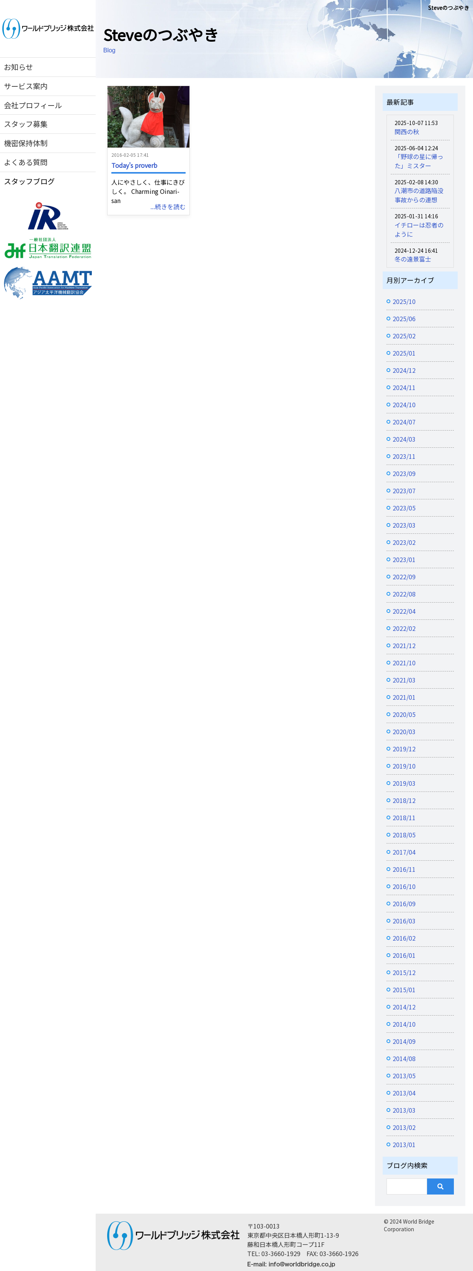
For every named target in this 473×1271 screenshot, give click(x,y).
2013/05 (404, 1075)
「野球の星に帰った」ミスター (419, 161)
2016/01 (404, 955)
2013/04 (404, 1092)
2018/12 (404, 800)
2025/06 (404, 318)
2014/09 (404, 1041)
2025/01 (404, 353)
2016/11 (404, 869)
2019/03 (404, 783)
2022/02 (404, 628)
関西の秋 (407, 131)
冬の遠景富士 (413, 258)
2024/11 (404, 387)
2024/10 (404, 404)
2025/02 (404, 335)
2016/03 (404, 920)
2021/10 (404, 662)
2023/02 (404, 542)
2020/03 (404, 731)
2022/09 (404, 576)
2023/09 (404, 473)
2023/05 (404, 507)
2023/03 (404, 525)
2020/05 (404, 714)
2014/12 (404, 1006)
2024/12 (404, 370)
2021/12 (404, 645)
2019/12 (404, 748)
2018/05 (404, 834)
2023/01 (404, 559)
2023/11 (404, 456)
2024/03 (404, 439)
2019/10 (404, 765)
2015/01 (404, 989)
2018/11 (404, 817)
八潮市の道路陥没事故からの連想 (419, 195)
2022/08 (404, 593)
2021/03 (404, 679)
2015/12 (404, 972)
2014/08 (404, 1058)
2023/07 (404, 490)
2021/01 (404, 697)
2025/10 (404, 301)
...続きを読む (168, 206)
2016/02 (404, 938)
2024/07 (404, 421)
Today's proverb (134, 165)
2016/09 (404, 903)
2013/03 (404, 1110)
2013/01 (404, 1144)
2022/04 (404, 611)
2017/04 (404, 852)
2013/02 (404, 1127)
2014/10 (404, 1024)
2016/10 (404, 886)
